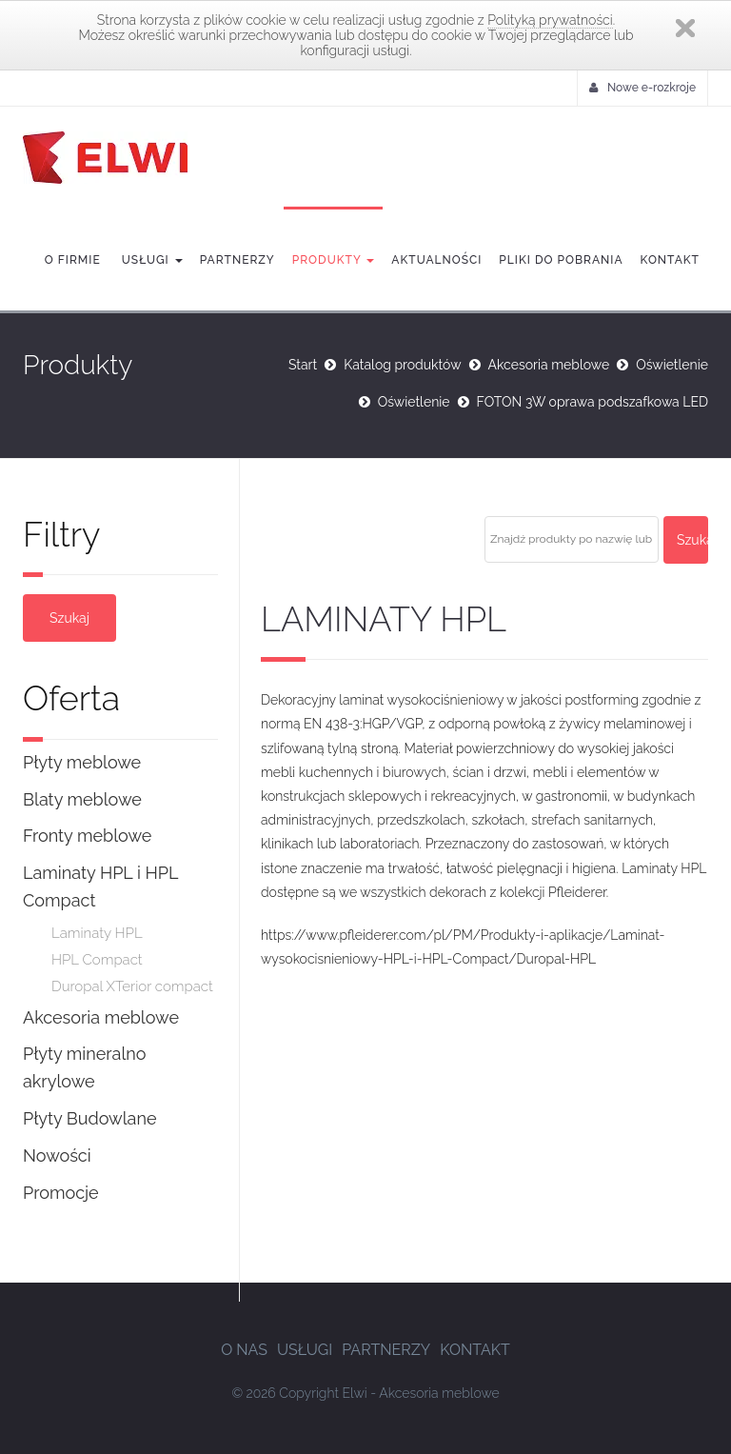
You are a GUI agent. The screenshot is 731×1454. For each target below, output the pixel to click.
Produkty (333, 260)
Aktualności (436, 260)
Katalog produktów (402, 364)
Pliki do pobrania (560, 260)
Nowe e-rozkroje (642, 87)
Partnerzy (237, 260)
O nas (244, 1350)
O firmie (73, 260)
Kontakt (670, 260)
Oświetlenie (672, 364)
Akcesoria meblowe (549, 364)
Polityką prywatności (549, 20)
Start (302, 364)
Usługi (150, 260)
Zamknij (685, 28)
